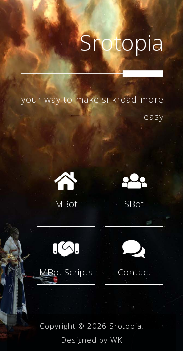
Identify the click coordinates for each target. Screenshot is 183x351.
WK (116, 340)
